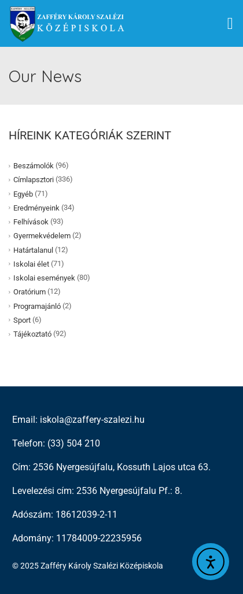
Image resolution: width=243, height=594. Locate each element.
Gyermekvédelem (42, 235)
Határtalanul (33, 249)
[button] (230, 24)
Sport (22, 320)
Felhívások (31, 221)
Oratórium (29, 291)
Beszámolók (33, 165)
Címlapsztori (33, 179)
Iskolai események (44, 278)
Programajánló (37, 305)
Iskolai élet (31, 264)
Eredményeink (36, 208)
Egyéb (23, 193)
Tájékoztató (32, 334)
